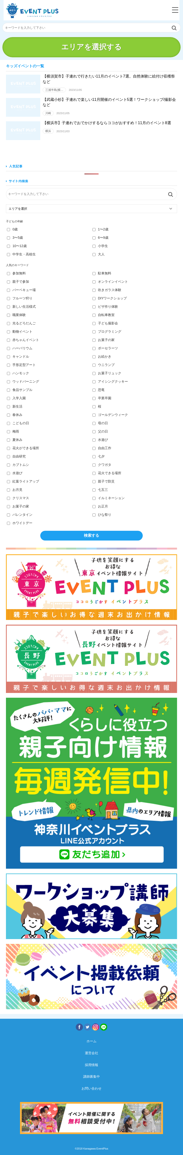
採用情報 (91, 1065)
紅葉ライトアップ (23, 481)
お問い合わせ (91, 1088)
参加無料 (16, 273)
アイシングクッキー (110, 381)
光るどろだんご (21, 323)
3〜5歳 (15, 237)
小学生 (100, 246)
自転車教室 (103, 315)
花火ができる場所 (23, 448)
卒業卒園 (101, 398)
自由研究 (16, 456)
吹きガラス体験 (106, 290)
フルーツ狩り (19, 298)
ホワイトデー (19, 523)
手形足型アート (21, 365)
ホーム (91, 1041)
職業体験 (16, 315)
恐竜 (98, 390)
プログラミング (106, 331)
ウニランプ (103, 365)
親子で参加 (18, 281)
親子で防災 (103, 481)
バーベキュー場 (21, 290)
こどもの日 (18, 423)
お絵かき (101, 356)
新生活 (14, 406)
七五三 (100, 490)
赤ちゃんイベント (23, 340)
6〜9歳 (100, 237)
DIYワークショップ (109, 298)
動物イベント (19, 331)
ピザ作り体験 (105, 306)
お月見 (14, 490)
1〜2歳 (100, 229)
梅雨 (13, 431)
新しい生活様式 (21, 306)
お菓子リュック (106, 373)
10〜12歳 (16, 246)
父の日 (100, 431)
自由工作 (101, 448)
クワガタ (101, 465)
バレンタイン (19, 515)
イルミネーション (108, 498)
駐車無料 (101, 273)
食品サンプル (19, 390)
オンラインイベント (110, 281)
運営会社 (91, 1053)
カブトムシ (18, 465)
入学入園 (16, 398)
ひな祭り (101, 515)
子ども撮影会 (105, 323)
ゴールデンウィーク (110, 415)
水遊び (100, 440)
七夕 (98, 456)
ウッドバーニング (23, 381)
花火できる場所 (106, 473)
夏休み (14, 440)
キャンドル (18, 356)
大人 (98, 254)
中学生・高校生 (21, 254)
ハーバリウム (19, 348)
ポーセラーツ (105, 348)
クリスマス (18, 498)
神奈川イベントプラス (32, 10)
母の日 (100, 423)
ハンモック (18, 373)
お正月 (100, 506)
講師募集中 (91, 1076)
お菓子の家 (103, 340)
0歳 (12, 229)
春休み (14, 415)
